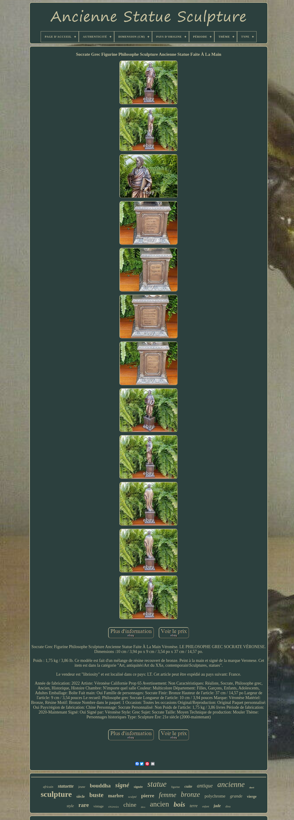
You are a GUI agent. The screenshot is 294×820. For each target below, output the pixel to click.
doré (251, 787)
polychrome (215, 796)
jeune (81, 787)
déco (143, 807)
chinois (113, 807)
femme (167, 794)
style (70, 806)
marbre (115, 795)
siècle (80, 796)
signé (122, 785)
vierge (252, 796)
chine (129, 804)
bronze (190, 794)
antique (205, 786)
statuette (66, 786)
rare (84, 805)
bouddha (100, 786)
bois (179, 804)
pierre (147, 795)
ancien (159, 804)
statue (157, 784)
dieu (227, 806)
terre (194, 805)
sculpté (132, 796)
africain (48, 787)
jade (217, 805)
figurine (175, 787)
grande (236, 796)
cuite (188, 786)
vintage (98, 806)
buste (96, 795)
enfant (205, 806)
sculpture (56, 794)
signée (138, 787)
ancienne (231, 784)
